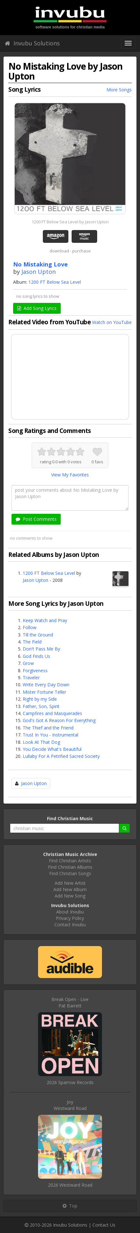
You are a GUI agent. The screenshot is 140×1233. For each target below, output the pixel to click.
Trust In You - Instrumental (50, 735)
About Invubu (70, 912)
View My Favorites (70, 475)
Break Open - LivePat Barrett (70, 1002)
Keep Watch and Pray (45, 620)
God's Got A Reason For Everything (59, 720)
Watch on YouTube (112, 322)
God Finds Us (36, 656)
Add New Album (70, 889)
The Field (32, 642)
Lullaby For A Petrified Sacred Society (61, 756)
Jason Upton (38, 271)
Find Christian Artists (70, 861)
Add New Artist (70, 883)
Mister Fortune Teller (44, 692)
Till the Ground (38, 635)
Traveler (31, 677)
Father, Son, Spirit (41, 706)
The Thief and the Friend (48, 728)
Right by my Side (40, 699)
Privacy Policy (70, 918)
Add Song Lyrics (37, 308)
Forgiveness (35, 670)
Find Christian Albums (70, 867)
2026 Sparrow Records (70, 1082)
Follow (29, 627)
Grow (28, 663)
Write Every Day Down (46, 685)
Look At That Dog (41, 742)
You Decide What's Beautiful (52, 749)
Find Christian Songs (70, 873)
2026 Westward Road (70, 1185)
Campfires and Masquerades (52, 713)
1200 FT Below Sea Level (54, 282)
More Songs (119, 90)
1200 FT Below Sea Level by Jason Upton (70, 222)
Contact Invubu (70, 924)
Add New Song (70, 896)
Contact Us (103, 1225)
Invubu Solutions (32, 43)
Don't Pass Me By (41, 649)
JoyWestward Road (70, 1105)
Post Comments (36, 519)
